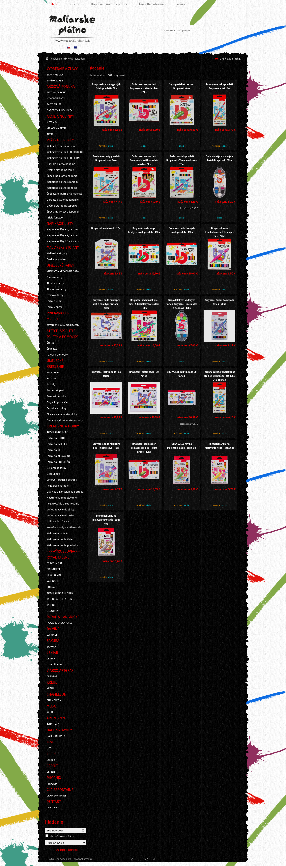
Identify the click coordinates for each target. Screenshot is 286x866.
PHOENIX (52, 783)
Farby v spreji (55, 307)
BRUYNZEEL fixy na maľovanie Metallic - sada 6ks (106, 519)
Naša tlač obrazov (151, 4)
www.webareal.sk (82, 859)
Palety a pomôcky (57, 354)
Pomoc (181, 4)
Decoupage (53, 474)
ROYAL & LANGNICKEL (59, 622)
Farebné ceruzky (56, 396)
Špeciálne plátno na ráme (62, 176)
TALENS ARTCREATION (59, 599)
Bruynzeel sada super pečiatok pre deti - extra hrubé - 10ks (144, 448)
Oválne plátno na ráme (60, 170)
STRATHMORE (55, 563)
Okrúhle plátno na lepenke (63, 199)
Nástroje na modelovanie (62, 497)
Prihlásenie (56, 58)
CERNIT (51, 771)
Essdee (51, 760)
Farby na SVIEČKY (57, 444)
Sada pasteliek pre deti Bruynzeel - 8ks (181, 86)
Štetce (50, 342)
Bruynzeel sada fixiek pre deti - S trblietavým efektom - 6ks (144, 304)
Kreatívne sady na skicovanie (64, 527)
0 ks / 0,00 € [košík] (230, 58)
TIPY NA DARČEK (56, 92)
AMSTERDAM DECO (57, 432)
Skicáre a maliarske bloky (62, 414)
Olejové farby (55, 277)
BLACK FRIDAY (55, 74)
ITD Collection (55, 664)
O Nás (74, 4)
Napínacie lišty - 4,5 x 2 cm (62, 229)
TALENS (51, 605)
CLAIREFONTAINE (57, 795)
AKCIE (50, 134)
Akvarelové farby (57, 289)
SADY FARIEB (54, 104)
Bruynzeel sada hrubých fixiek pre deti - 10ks (182, 230)
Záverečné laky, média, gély (63, 325)
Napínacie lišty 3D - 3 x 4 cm (63, 241)
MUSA (50, 712)
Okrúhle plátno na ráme (61, 164)
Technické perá (56, 390)
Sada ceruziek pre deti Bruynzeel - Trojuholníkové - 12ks (181, 160)
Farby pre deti (55, 301)
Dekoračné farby (56, 468)
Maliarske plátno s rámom (62, 182)
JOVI (49, 748)
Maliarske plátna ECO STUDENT (65, 152)
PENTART (52, 807)
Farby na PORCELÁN (58, 462)
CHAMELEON (54, 700)
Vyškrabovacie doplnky (60, 509)
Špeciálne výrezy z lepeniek (63, 211)
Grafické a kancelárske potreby (65, 491)
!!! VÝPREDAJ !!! (55, 80)
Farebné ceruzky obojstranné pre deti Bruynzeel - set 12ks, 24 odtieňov (219, 376)
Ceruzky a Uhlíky (56, 408)
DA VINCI (52, 634)
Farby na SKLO (55, 450)
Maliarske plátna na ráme (62, 146)
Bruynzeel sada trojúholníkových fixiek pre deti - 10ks (219, 232)
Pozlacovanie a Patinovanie (63, 503)
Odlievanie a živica (58, 521)
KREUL (50, 688)
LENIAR (51, 658)
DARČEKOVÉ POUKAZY (59, 110)
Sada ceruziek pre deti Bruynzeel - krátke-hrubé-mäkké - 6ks (144, 160)
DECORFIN (53, 611)
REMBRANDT (54, 575)
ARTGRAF (52, 676)
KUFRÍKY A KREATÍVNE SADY (63, 271)
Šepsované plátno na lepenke (64, 193)
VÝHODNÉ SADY (56, 98)
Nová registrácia (76, 58)
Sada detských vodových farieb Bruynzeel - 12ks (219, 158)
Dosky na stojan (56, 259)
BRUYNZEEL (53, 569)
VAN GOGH (53, 581)
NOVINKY (52, 122)
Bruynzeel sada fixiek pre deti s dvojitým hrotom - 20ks (106, 304)
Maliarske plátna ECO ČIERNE (64, 158)
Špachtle (52, 348)
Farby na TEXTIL (56, 438)
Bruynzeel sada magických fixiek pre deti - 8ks (106, 86)
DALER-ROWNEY (56, 736)
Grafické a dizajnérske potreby (65, 420)
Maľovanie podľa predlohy (62, 545)
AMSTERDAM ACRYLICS (60, 593)
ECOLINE (52, 378)
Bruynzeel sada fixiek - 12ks (106, 228)
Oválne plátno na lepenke (62, 205)
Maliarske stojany (57, 253)
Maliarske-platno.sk (67, 850)
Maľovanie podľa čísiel (60, 539)
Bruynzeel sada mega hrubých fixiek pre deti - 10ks (144, 230)
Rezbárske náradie (58, 485)
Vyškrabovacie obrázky (60, 515)
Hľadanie (54, 822)
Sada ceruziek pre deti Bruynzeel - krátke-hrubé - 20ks (143, 88)
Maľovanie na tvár (57, 533)
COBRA (51, 587)
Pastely (51, 384)
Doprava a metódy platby (109, 4)
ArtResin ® (53, 724)
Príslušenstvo (55, 217)
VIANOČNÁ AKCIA (56, 128)
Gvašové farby (55, 295)
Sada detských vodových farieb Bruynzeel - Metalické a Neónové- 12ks (181, 304)
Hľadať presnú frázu (61, 836)
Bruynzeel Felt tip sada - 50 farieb (106, 374)
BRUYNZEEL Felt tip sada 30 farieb (182, 374)
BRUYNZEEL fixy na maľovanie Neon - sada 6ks (219, 446)
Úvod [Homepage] (54, 4)
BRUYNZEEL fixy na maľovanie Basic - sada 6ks (181, 446)
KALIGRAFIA (53, 372)
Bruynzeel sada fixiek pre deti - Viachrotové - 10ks (106, 446)
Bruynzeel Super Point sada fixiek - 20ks (219, 302)
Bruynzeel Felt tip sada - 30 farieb (144, 374)
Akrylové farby (55, 283)
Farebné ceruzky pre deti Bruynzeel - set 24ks (106, 158)
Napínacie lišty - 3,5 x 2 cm (62, 235)
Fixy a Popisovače (57, 402)
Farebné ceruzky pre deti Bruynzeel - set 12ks (219, 86)
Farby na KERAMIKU (58, 456)
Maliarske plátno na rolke (62, 187)
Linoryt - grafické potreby (62, 479)
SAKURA (51, 646)
